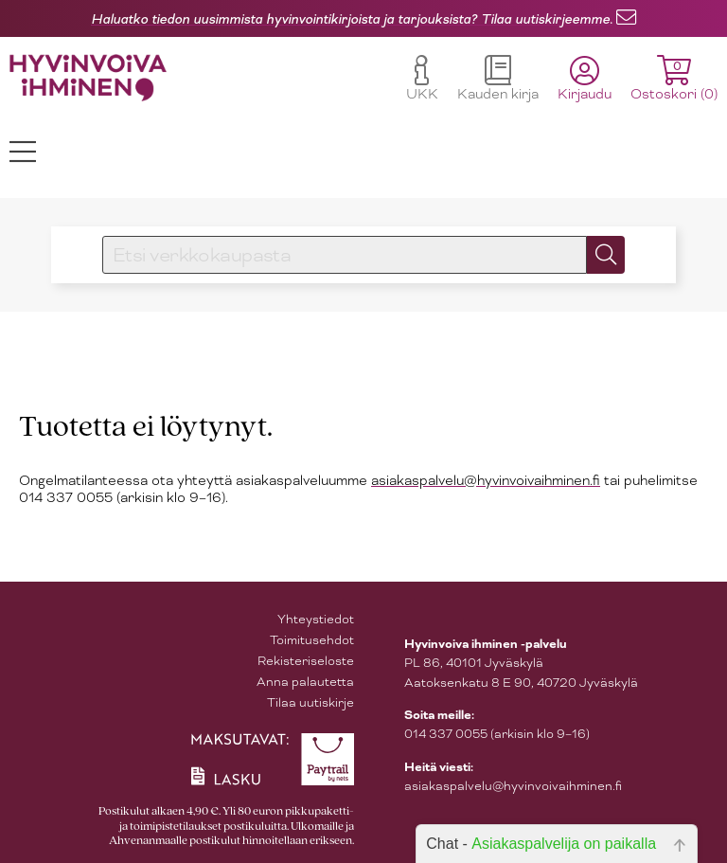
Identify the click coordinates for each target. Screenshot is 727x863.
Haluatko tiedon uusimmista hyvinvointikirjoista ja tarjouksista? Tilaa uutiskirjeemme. (351, 18)
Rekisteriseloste (305, 661)
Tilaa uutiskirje (310, 702)
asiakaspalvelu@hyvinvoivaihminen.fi (485, 480)
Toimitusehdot (312, 640)
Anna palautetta (305, 682)
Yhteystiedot (315, 619)
